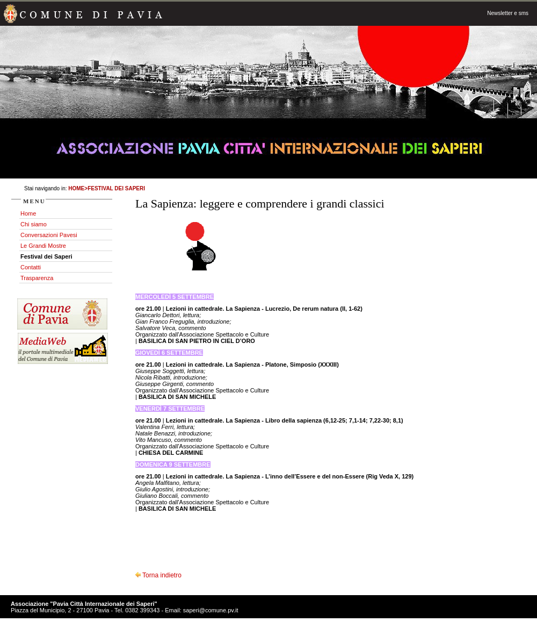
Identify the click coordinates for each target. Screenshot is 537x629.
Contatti (30, 267)
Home (76, 188)
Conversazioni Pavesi (48, 235)
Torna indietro (158, 575)
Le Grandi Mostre (43, 245)
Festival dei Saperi (116, 188)
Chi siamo (33, 224)
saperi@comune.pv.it (210, 610)
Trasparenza (36, 278)
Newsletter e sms (507, 13)
